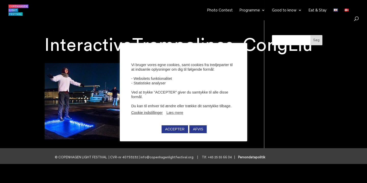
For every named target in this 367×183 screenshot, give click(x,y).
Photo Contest (220, 10)
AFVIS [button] (198, 129)
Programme (250, 10)
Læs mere (174, 113)
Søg (316, 40)
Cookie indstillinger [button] (147, 113)
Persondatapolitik (253, 157)
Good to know (284, 10)
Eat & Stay (318, 10)
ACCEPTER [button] (175, 129)
